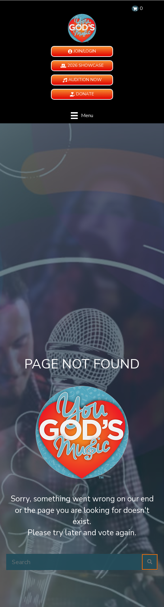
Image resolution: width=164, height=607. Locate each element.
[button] (82, 51)
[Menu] (81, 115)
